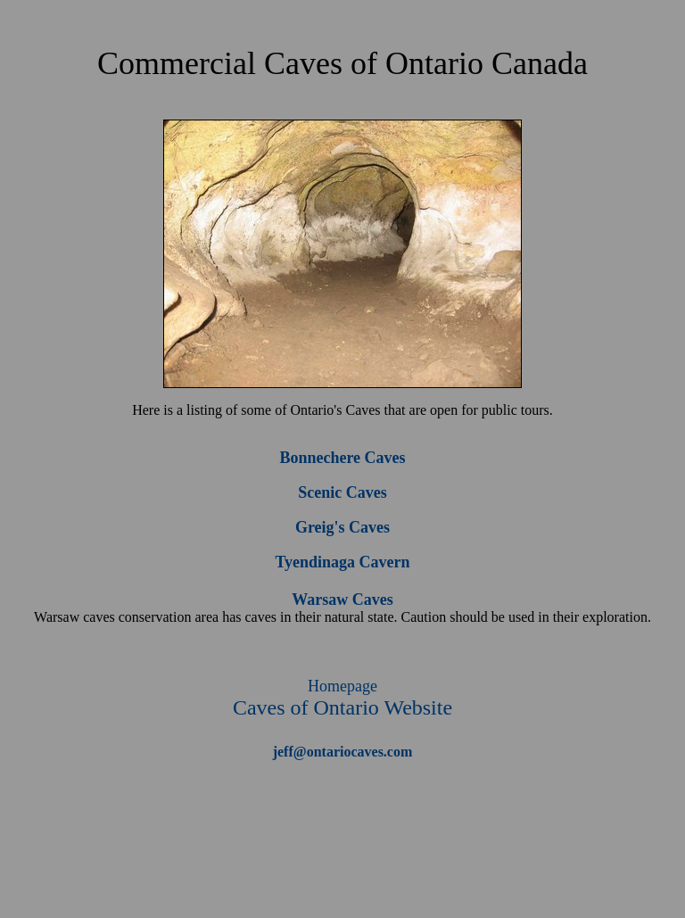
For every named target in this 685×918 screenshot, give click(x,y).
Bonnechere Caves (342, 458)
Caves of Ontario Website (342, 698)
